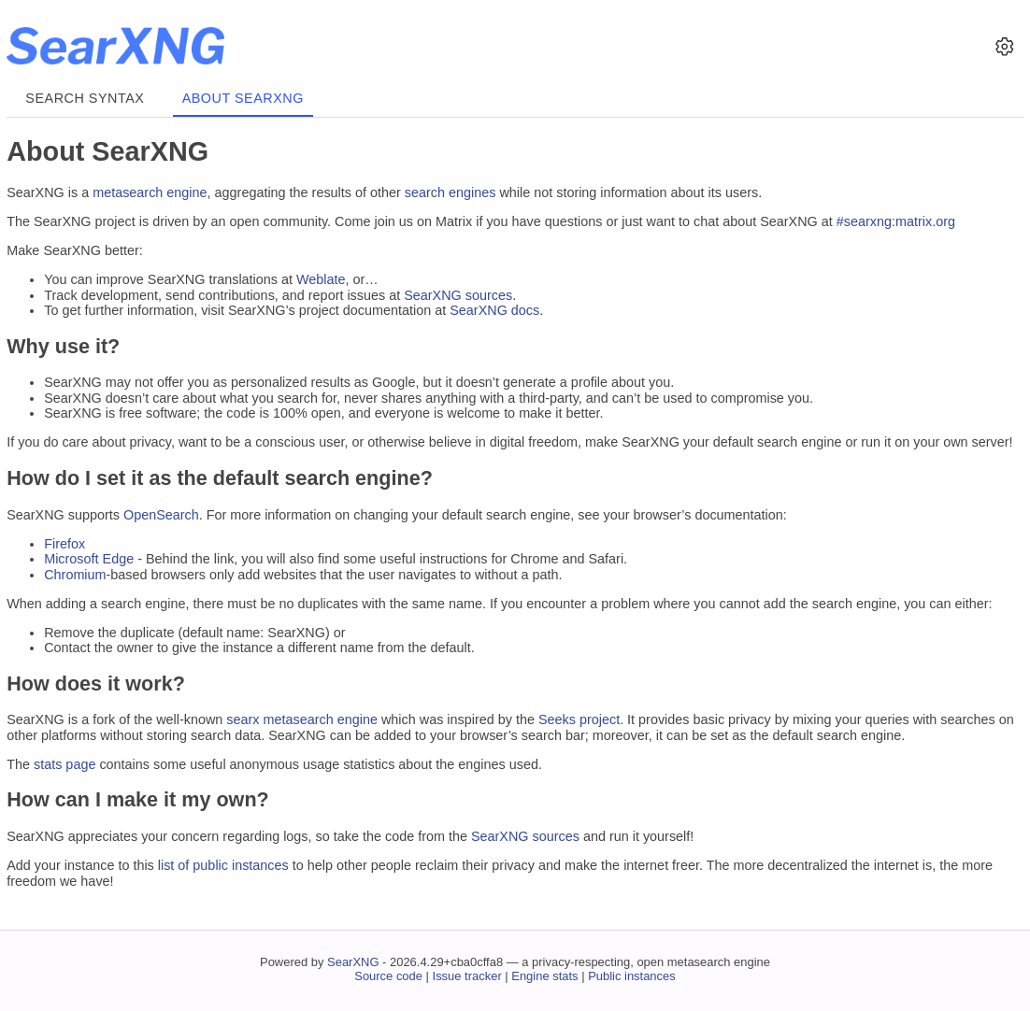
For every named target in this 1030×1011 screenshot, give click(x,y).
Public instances (632, 976)
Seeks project (579, 719)
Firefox (64, 543)
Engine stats (544, 976)
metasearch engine (150, 192)
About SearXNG (243, 98)
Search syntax (84, 98)
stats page (64, 764)
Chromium (75, 574)
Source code (388, 976)
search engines (450, 192)
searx (242, 719)
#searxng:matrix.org (896, 221)
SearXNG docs (494, 310)
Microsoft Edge (89, 558)
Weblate (321, 279)
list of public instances (223, 865)
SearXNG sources (458, 295)
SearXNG (353, 962)
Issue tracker (467, 976)
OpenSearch (161, 514)
